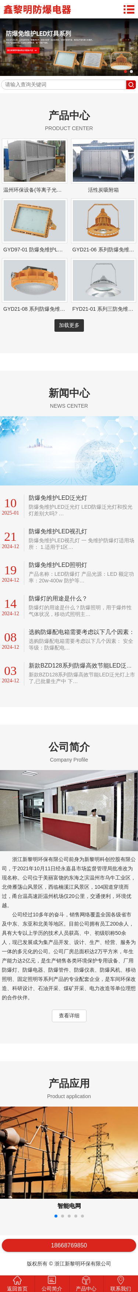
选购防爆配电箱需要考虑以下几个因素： (82, 632)
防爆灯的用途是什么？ (58, 598)
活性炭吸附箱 (103, 190)
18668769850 (69, 1245)
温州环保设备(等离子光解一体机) (41, 190)
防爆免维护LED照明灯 (58, 565)
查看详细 (69, 1015)
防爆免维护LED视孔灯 (58, 531)
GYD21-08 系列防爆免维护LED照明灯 (47, 309)
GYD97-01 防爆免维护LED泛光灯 (41, 250)
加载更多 (69, 325)
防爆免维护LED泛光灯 (58, 498)
